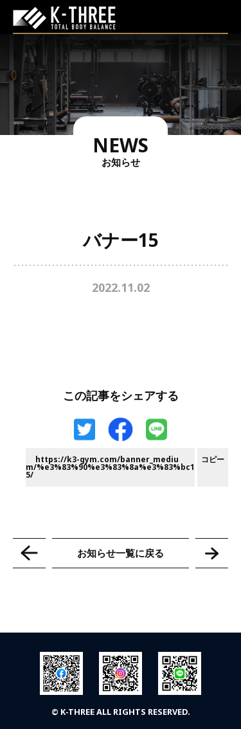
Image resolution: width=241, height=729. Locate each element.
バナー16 (211, 553)
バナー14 (29, 553)
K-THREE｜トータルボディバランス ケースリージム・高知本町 (64, 18)
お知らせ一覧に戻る (120, 552)
